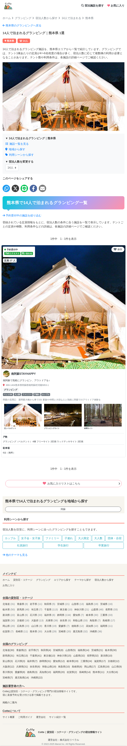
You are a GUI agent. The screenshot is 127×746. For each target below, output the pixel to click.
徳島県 (78, 626)
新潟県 (9, 615)
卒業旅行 (103, 545)
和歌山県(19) (49, 666)
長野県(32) (93, 655)
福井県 (50, 615)
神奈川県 (82, 609)
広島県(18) (104, 666)
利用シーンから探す (19, 154)
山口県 (37, 626)
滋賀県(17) (100, 661)
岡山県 (9, 626)
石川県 (36, 615)
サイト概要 (9, 717)
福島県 (92, 604)
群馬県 (23, 609)
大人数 (98, 538)
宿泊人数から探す (46, 18)
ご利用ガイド (25, 717)
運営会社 (41, 717)
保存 (118, 249)
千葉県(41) (36, 655)
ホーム (7, 18)
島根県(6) (77, 666)
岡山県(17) (90, 666)
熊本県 (36, 631)
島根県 (109, 620)
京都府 (23, 620)
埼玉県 (37, 609)
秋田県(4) (46, 650)
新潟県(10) (106, 655)
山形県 (78, 604)
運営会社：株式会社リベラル (63, 739)
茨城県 (106, 604)
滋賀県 (9, 620)
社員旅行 (22, 545)
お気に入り (115, 5)
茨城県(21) (97, 650)
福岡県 (106, 626)
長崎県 (22, 631)
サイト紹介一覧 (57, 717)
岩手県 (36, 604)
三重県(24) (86, 661)
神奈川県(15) (64, 655)
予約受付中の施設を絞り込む (22, 215)
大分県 (50, 631)
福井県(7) (32, 661)
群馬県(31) (9, 655)
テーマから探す (82, 579)
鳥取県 (95, 620)
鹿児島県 (80, 631)
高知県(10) (45, 672)
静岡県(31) (45, 661)
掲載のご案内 (10, 702)
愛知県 (79, 615)
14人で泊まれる (71, 18)
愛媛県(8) (20, 672)
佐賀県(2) (72, 672)
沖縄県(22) (37, 677)
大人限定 (83, 538)
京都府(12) (113, 661)
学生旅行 (63, 545)
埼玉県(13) (22, 655)
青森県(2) (21, 650)
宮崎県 (65, 631)
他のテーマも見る (15, 554)
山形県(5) (70, 650)
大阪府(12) (9, 666)
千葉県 (51, 609)
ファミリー (52, 538)
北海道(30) (9, 650)
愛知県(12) (59, 661)
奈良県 (66, 620)
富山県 (23, 615)
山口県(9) (117, 666)
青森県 (23, 604)
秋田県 (50, 604)
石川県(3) (20, 661)
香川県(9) (8, 672)
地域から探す (15, 149)
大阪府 (37, 620)
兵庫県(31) (22, 666)
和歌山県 (80, 620)
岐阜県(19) (73, 661)
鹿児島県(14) (22, 677)
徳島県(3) (32, 672)
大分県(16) (112, 672)
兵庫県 (52, 620)
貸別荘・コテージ (22, 579)
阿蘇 (63, 509)
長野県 (111, 609)
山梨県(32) (79, 655)
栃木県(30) (111, 650)
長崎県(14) (85, 672)
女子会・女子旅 (30, 538)
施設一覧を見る (17, 143)
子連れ (69, 538)
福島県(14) (84, 650)
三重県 (106, 615)
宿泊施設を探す (92, 5)
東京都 (66, 609)
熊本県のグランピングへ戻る (22, 25)
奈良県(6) (35, 666)
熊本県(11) (99, 672)
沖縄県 (96, 631)
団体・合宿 (115, 538)
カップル (10, 538)
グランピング (23, 18)
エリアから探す (62, 579)
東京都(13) (50, 655)
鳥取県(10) (64, 666)
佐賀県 (8, 631)
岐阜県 (92, 615)
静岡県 (64, 615)
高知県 (92, 626)
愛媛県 (64, 626)
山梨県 (97, 609)
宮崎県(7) (8, 677)
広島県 (23, 626)
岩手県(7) (33, 650)
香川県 (50, 626)
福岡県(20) (59, 672)
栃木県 (9, 609)
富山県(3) (8, 661)
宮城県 (63, 604)
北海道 (9, 604)
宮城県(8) (58, 650)
